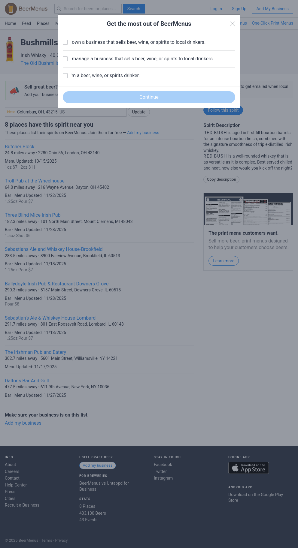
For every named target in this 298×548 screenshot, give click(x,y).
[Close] (232, 24)
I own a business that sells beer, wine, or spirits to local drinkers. (137, 42)
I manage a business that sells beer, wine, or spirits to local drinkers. (141, 59)
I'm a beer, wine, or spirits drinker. (104, 75)
